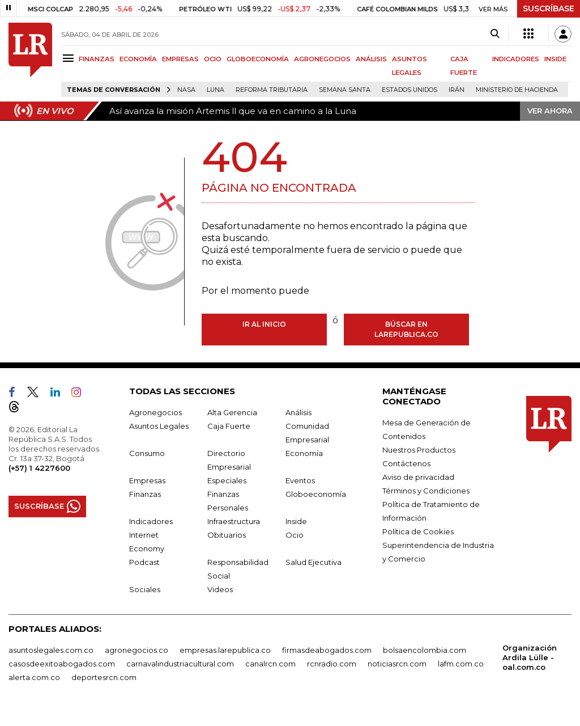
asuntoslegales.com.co (50, 650)
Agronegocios (155, 412)
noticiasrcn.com (397, 663)
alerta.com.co (34, 677)
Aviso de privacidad (418, 477)
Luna (215, 90)
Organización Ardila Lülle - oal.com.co (529, 657)
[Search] (494, 34)
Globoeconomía (315, 494)
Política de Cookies (418, 531)
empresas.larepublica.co (225, 650)
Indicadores (151, 521)
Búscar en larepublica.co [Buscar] (406, 329)
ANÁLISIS (371, 59)
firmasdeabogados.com (327, 650)
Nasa (186, 90)
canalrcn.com (270, 663)
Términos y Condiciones (426, 490)
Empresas (147, 480)
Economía (304, 453)
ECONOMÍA (138, 59)
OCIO (212, 59)
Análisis (298, 412)
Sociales (144, 589)
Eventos (300, 480)
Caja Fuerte (228, 425)
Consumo (147, 453)
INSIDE (555, 59)
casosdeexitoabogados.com (61, 663)
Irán (456, 90)
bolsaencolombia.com (424, 650)
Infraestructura (233, 521)
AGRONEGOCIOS (322, 59)
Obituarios (226, 534)
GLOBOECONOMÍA (258, 59)
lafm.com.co (461, 663)
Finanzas (145, 494)
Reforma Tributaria (272, 90)
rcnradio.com (331, 663)
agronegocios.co (136, 650)
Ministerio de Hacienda (517, 90)
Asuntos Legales (159, 425)
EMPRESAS (180, 59)
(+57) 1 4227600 (39, 467)
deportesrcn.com (104, 677)
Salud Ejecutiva (313, 562)
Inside (296, 521)
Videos (220, 589)
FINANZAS (96, 59)
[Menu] (70, 58)
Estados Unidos (409, 90)
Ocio (294, 534)
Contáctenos (406, 463)
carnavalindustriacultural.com (180, 663)
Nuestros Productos (418, 449)
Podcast (144, 562)
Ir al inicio (264, 324)
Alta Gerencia (232, 412)
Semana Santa (344, 90)
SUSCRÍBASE (548, 8)
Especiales (226, 480)
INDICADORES (515, 59)
